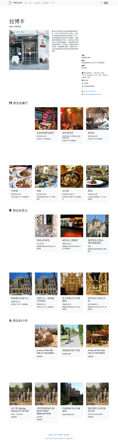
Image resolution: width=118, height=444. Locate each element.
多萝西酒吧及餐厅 (45, 133)
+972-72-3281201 (90, 91)
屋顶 (90, 191)
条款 (55, 435)
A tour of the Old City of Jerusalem (45, 351)
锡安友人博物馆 (70, 240)
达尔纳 (65, 191)
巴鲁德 (14, 191)
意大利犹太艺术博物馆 (71, 299)
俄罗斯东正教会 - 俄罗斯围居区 (96, 241)
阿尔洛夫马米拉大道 (97, 299)
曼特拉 (91, 133)
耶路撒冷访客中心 (20, 298)
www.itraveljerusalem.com (92, 94)
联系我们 (67, 435)
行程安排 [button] (37, 3)
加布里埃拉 (67, 133)
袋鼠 (39, 191)
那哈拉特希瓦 (43, 240)
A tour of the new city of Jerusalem (96, 351)
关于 (52, 3)
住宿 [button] (30, 3)
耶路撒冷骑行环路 (71, 350)
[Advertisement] (59, 13)
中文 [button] (104, 2)
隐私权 (50, 435)
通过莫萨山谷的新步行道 (97, 409)
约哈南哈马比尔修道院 (71, 409)
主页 (25, 3)
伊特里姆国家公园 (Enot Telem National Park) (45, 411)
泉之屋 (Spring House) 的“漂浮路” (20, 409)
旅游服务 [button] (46, 3)
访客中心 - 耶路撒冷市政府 (45, 299)
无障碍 (60, 435)
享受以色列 (17, 3)
